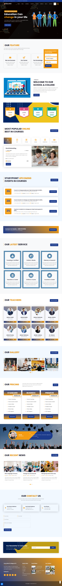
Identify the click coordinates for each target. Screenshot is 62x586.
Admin (6, 475)
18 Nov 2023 (14, 475)
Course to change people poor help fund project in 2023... (28, 190)
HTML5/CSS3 (45, 141)
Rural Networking (11, 148)
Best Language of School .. (29, 473)
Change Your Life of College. (12, 473)
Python (26, 141)
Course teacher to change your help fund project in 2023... (28, 200)
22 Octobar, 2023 (18, 193)
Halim (20, 434)
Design (35, 141)
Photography (54, 141)
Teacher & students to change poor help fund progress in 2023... (28, 210)
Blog (46, 3)
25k (10, 475)
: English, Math (35, 193)
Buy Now (8, 164)
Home (18, 3)
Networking (7, 141)
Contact (50, 3)
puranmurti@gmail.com (11, 0)
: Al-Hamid (25, 193)
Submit (53, 547)
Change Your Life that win (48, 473)
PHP (17, 141)
